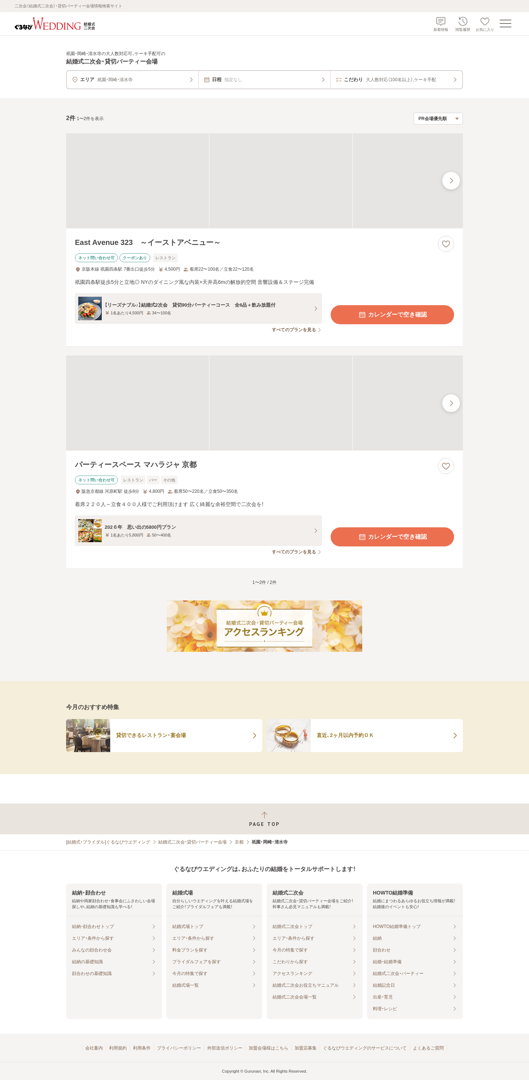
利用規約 (118, 1048)
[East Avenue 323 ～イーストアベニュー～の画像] (264, 180)
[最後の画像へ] (451, 180)
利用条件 (142, 1048)
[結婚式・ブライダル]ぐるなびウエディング (108, 842)
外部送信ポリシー (224, 1048)
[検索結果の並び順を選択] (438, 118)
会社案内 (94, 1048)
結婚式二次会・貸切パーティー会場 (192, 842)
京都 (239, 842)
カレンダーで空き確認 (392, 314)
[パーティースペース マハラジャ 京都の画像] (264, 403)
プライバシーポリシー (179, 1048)
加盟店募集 (306, 1048)
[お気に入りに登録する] (446, 244)
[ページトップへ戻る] (264, 819)
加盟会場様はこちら (268, 1048)
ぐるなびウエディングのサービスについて (365, 1048)
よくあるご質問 (428, 1048)
